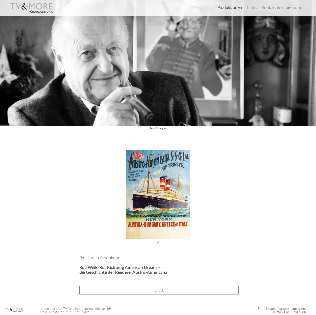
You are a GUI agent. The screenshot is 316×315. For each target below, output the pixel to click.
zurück (159, 290)
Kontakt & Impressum (281, 7)
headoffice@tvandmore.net (287, 308)
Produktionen (229, 7)
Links (252, 7)
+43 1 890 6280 (295, 312)
